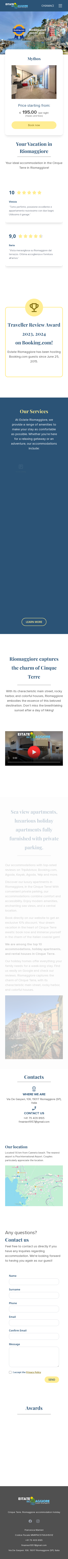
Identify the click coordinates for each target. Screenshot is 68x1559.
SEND (51, 1379)
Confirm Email (18, 1330)
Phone (13, 1303)
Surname (14, 1289)
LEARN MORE (34, 622)
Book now (34, 125)
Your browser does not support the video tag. (34, 748)
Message (14, 1344)
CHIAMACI (47, 5)
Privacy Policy (33, 1372)
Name (12, 1276)
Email (12, 1317)
